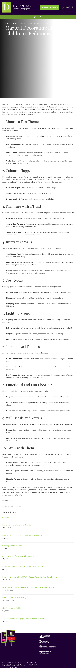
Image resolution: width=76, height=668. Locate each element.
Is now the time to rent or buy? (14, 598)
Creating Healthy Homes (12, 546)
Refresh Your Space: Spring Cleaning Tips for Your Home (24, 567)
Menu (38, 17)
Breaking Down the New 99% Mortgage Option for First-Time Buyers (29, 577)
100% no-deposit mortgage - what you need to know (23, 619)
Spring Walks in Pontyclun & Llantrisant (18, 556)
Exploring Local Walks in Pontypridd (16, 525)
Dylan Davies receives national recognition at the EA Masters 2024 (28, 587)
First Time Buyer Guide (11, 608)
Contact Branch (49, 7)
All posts (5, 517)
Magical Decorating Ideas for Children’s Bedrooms (22, 535)
